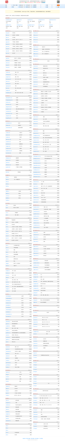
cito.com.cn (36, 125)
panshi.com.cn (36, 137)
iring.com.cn (36, 232)
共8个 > (58, 360)
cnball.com (8, 137)
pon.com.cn (36, 79)
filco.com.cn (36, 267)
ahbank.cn (8, 386)
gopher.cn (7, 339)
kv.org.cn (35, 383)
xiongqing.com (8, 92)
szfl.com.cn (36, 105)
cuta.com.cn (36, 121)
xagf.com (7, 58)
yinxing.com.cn (36, 142)
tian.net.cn (35, 319)
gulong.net (35, 292)
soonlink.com (8, 141)
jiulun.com (8, 81)
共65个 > (30, 130)
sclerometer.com (9, 127)
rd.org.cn (35, 376)
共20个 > (30, 175)
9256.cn (7, 177)
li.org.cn (35, 395)
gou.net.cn (35, 317)
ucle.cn (7, 258)
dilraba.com (8, 125)
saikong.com (8, 83)
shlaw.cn (7, 390)
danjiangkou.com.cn (37, 156)
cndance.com (8, 148)
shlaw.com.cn (36, 253)
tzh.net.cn (35, 312)
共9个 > (58, 374)
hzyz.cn (7, 238)
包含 (6, 5)
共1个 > (58, 305)
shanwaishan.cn (9, 314)
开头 (14, 5)
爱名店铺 (32, 438)
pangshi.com (8, 76)
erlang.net (35, 300)
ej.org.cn (35, 381)
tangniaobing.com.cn (37, 174)
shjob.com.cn (36, 251)
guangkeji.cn (8, 305)
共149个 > (29, 370)
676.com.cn (36, 41)
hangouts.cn (8, 402)
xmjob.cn (7, 395)
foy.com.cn (35, 72)
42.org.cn (35, 369)
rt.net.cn (35, 307)
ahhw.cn (7, 265)
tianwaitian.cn (8, 316)
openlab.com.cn (36, 213)
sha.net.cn (35, 326)
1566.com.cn (36, 49)
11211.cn (7, 195)
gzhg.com (7, 44)
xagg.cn (7, 263)
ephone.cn (8, 372)
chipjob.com (8, 146)
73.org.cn (35, 364)
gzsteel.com (8, 167)
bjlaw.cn (7, 388)
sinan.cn (7, 284)
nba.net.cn (35, 343)
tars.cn (7, 328)
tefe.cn (7, 256)
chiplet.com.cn (36, 197)
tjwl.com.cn (36, 111)
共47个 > (57, 393)
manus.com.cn (36, 181)
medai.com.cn (36, 220)
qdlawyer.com (8, 164)
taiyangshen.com (9, 97)
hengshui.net (36, 283)
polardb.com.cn (36, 265)
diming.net (35, 279)
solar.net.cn (36, 347)
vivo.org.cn (35, 418)
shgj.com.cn (36, 100)
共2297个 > (29, 344)
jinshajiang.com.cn (37, 160)
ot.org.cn (35, 385)
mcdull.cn (7, 411)
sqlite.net (35, 302)
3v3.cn (7, 432)
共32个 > (57, 315)
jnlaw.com (7, 162)
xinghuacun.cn (8, 302)
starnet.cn (7, 355)
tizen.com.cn (36, 260)
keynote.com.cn (36, 207)
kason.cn (7, 407)
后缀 (20, 5)
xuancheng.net (36, 290)
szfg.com (7, 48)
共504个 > (29, 243)
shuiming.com (8, 79)
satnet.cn (7, 358)
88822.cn (7, 193)
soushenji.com (8, 111)
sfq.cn (7, 205)
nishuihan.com (8, 104)
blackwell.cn (8, 321)
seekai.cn (7, 367)
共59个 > (57, 244)
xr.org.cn (35, 378)
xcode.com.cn (36, 234)
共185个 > (57, 154)
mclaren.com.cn (36, 262)
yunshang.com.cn (37, 144)
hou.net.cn (35, 324)
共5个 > (30, 56)
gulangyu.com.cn (37, 158)
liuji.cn (7, 279)
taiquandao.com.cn (37, 165)
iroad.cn (7, 381)
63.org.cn (35, 362)
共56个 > (57, 407)
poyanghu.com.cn (37, 172)
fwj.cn (7, 207)
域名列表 (24, 438)
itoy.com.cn (36, 239)
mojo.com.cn (36, 186)
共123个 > (57, 272)
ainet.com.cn (36, 218)
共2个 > (30, 203)
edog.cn (7, 374)
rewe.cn (7, 249)
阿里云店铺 (28, 438)
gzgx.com (7, 41)
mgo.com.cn (36, 68)
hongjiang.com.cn (37, 135)
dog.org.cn (35, 412)
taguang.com (8, 85)
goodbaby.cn (8, 364)
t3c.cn (7, 434)
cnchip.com (8, 132)
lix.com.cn (35, 77)
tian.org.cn (35, 402)
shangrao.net (36, 288)
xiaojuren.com (8, 115)
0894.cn (7, 179)
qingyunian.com (9, 106)
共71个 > (30, 384)
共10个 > (30, 189)
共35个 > (57, 336)
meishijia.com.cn (37, 169)
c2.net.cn (35, 357)
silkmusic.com (8, 139)
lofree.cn (7, 409)
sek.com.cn (36, 81)
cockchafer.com (9, 123)
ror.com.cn (35, 86)
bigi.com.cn (36, 119)
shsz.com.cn (36, 102)
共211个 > (29, 423)
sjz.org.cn (35, 390)
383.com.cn (36, 37)
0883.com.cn (36, 53)
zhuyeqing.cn (8, 307)
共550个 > (57, 114)
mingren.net (36, 274)
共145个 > (57, 230)
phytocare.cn (8, 420)
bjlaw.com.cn (36, 246)
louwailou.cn (8, 311)
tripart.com (8, 134)
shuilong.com (8, 74)
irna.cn (7, 254)
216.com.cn (36, 32)
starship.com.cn (36, 216)
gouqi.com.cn (36, 133)
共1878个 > (29, 268)
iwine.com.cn (36, 241)
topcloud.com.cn (36, 227)
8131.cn (7, 181)
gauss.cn (7, 323)
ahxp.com (7, 67)
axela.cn (7, 418)
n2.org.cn (35, 428)
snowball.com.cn (37, 225)
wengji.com (8, 90)
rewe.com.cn (36, 116)
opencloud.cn (8, 362)
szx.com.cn (36, 61)
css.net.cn (35, 341)
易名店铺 (36, 438)
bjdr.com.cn (36, 93)
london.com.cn (36, 199)
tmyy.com (7, 32)
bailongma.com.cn (37, 176)
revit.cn (7, 416)
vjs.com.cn (35, 70)
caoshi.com (8, 72)
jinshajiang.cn (8, 300)
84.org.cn (35, 371)
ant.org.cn (35, 409)
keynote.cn (8, 346)
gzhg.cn (7, 235)
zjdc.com (7, 53)
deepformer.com (9, 150)
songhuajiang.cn (9, 298)
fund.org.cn (36, 414)
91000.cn (7, 200)
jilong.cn (7, 286)
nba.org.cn (35, 416)
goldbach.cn (8, 332)
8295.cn (7, 186)
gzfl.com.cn (36, 109)
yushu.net (35, 281)
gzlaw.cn (7, 393)
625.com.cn (36, 39)
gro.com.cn (36, 75)
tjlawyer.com (8, 160)
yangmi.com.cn (36, 151)
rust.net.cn (35, 345)
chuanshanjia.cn (9, 309)
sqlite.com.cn (36, 269)
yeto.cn (7, 261)
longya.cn (7, 288)
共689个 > (57, 89)
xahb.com (7, 60)
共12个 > (57, 30)
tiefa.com (7, 88)
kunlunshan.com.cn (37, 163)
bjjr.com (7, 37)
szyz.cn (7, 233)
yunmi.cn (7, 275)
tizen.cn (7, 400)
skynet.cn (7, 353)
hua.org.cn (35, 398)
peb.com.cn (36, 84)
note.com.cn (36, 188)
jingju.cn (7, 277)
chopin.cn (7, 330)
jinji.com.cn (36, 146)
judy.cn (7, 341)
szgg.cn (7, 231)
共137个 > (57, 258)
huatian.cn (8, 270)
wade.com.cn (36, 195)
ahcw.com (8, 62)
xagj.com (7, 65)
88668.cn (7, 198)
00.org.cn (35, 367)
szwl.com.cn (36, 107)
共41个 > (30, 30)
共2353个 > (29, 319)
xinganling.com (8, 118)
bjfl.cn (7, 224)
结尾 (16, 5)
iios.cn (7, 245)
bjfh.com (7, 35)
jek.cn (7, 214)
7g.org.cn (35, 426)
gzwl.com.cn (36, 98)
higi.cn (7, 252)
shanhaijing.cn (8, 296)
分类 (27, 5)
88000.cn (7, 191)
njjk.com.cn (36, 91)
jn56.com (7, 172)
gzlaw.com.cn (36, 248)
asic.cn (7, 247)
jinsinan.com (8, 102)
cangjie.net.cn (36, 331)
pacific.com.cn (36, 190)
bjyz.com (7, 39)
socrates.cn (8, 337)
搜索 (58, 5)
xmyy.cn (7, 240)
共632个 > (29, 95)
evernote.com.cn (37, 211)
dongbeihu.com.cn (37, 167)
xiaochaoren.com (9, 113)
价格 (47, 5)
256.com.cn (36, 35)
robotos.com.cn (36, 222)
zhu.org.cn (35, 404)
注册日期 (34, 5)
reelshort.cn (8, 404)
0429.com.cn (36, 51)
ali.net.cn (35, 333)
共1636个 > (57, 179)
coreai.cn (7, 360)
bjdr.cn (7, 222)
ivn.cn (7, 212)
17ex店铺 (40, 438)
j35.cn (7, 430)
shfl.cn (7, 226)
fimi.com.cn (36, 123)
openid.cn (7, 349)
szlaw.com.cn (36, 255)
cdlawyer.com (8, 158)
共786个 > (29, 398)
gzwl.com (7, 46)
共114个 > (29, 70)
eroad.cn (7, 376)
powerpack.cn (8, 351)
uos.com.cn (36, 66)
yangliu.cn (8, 291)
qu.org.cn (35, 400)
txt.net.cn (35, 338)
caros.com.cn (36, 209)
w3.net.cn (35, 355)
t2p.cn (7, 425)
